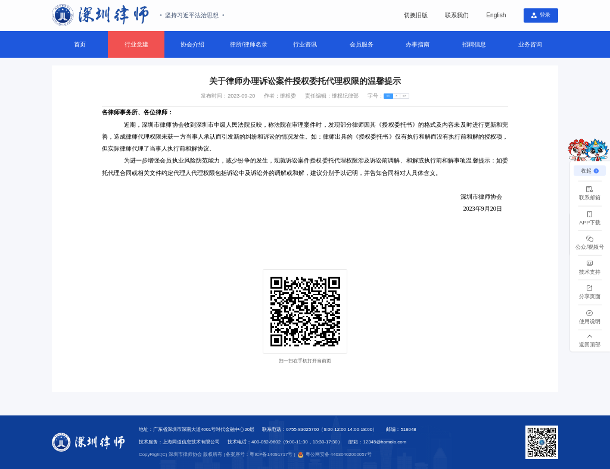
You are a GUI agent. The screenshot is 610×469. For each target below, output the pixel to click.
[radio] (380, 98)
